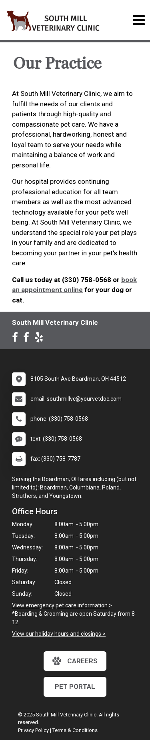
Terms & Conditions (75, 730)
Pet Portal (75, 686)
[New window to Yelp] (40, 339)
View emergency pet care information (60, 605)
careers (75, 660)
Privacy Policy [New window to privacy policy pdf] (33, 730)
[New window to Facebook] (17, 339)
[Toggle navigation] (139, 20)
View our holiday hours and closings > (59, 634)
